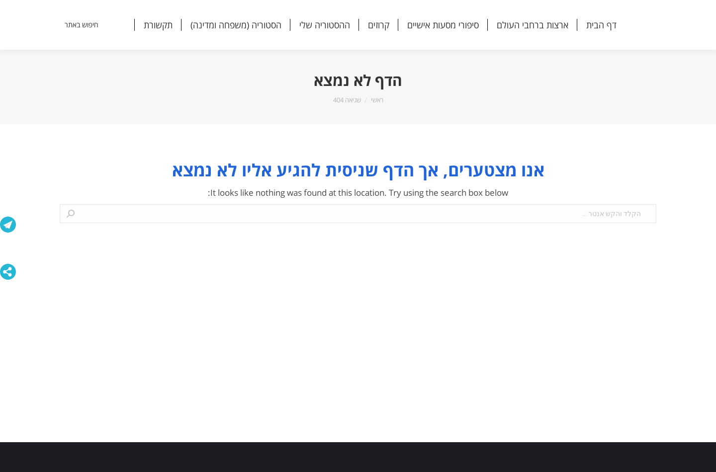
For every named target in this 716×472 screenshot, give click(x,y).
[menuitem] (601, 25)
